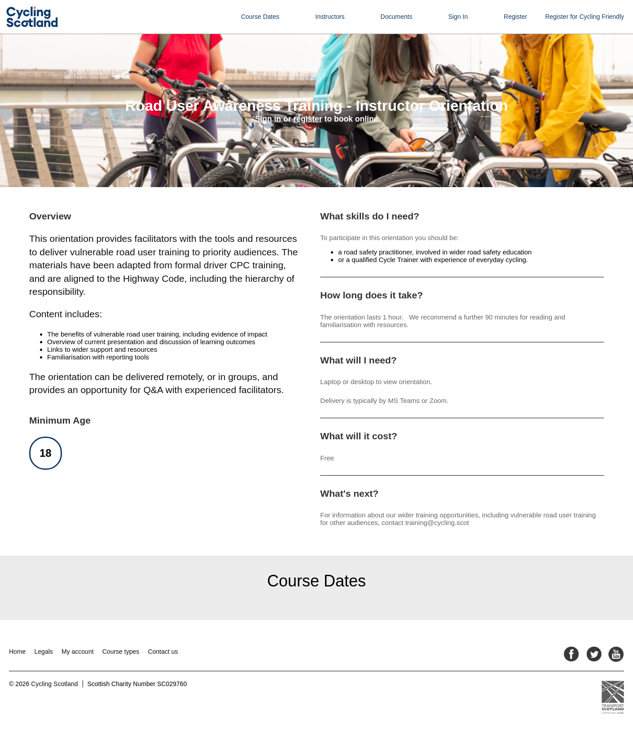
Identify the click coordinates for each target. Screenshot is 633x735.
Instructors (329, 16)
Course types (120, 651)
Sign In (458, 16)
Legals (44, 651)
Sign (263, 118)
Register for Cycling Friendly (584, 16)
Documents (397, 16)
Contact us (163, 651)
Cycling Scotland (54, 683)
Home (17, 651)
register (307, 118)
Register (515, 16)
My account (78, 651)
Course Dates (260, 16)
